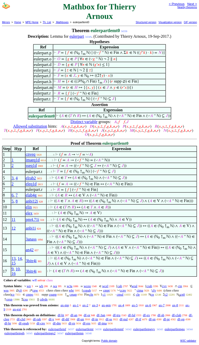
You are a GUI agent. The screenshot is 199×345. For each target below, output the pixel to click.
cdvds (43, 299)
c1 (103, 294)
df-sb (160, 315)
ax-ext (17, 309)
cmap (73, 294)
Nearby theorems (187, 7)
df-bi (61, 315)
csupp (53, 294)
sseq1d (31, 165)
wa (55, 286)
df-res (86, 323)
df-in (94, 319)
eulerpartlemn (74, 333)
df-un (80, 319)
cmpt (106, 290)
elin (29, 207)
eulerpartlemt (85, 329)
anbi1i (31, 228)
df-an (73, 315)
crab (149, 286)
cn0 (182, 294)
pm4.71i (32, 219)
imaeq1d (33, 160)
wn (29, 286)
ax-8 (175, 305)
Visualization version (170, 22)
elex (29, 213)
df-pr (166, 319)
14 (20, 258)
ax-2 (85, 305)
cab (119, 286)
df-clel (21, 319)
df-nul (124, 319)
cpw (35, 290)
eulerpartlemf (57, 329)
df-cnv (40, 323)
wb (41, 286)
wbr (71, 290)
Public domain (109, 340)
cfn (91, 294)
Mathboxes (62, 22)
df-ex (146, 315)
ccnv (123, 290)
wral (134, 286)
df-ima (102, 323)
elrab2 (31, 178)
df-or (87, 315)
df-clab (176, 315)
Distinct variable (83, 122)
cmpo (29, 294)
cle (138, 294)
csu (25, 299)
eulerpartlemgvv (144, 329)
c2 (166, 294)
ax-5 (135, 305)
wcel (105, 286)
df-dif (65, 319)
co (12, 294)
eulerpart (77, 36)
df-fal (131, 315)
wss (6, 290)
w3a (69, 286)
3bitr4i (31, 261)
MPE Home (31, 22)
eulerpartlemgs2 (45, 333)
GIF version (190, 22)
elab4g (31, 195)
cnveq (30, 154)
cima (140, 290)
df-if (138, 319)
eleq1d (31, 184)
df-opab (24, 323)
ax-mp (65, 305)
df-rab (37, 319)
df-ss (108, 319)
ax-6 (148, 305)
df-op (180, 319)
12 (13, 228)
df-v (51, 319)
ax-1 (76, 305)
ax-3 (95, 305)
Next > (192, 4)
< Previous (176, 4)
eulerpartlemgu (175, 329)
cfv (154, 290)
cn (152, 294)
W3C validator (188, 340)
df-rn (71, 323)
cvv (164, 286)
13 (13, 258)
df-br (7, 323)
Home (17, 22)
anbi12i (32, 201)
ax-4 (121, 305)
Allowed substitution (30, 126)
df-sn (152, 319)
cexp (9, 299)
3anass (31, 239)
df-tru (117, 315)
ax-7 (162, 305)
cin (180, 286)
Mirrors (6, 22)
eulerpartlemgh (14, 333)
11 (13, 219)
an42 (30, 250)
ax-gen (106, 305)
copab (87, 290)
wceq (87, 286)
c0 (20, 290)
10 (18, 269)
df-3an (101, 315)
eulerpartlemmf (113, 329)
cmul (120, 294)
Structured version (146, 22)
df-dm (57, 323)
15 (13, 263)
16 (13, 273)
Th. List (47, 22)
